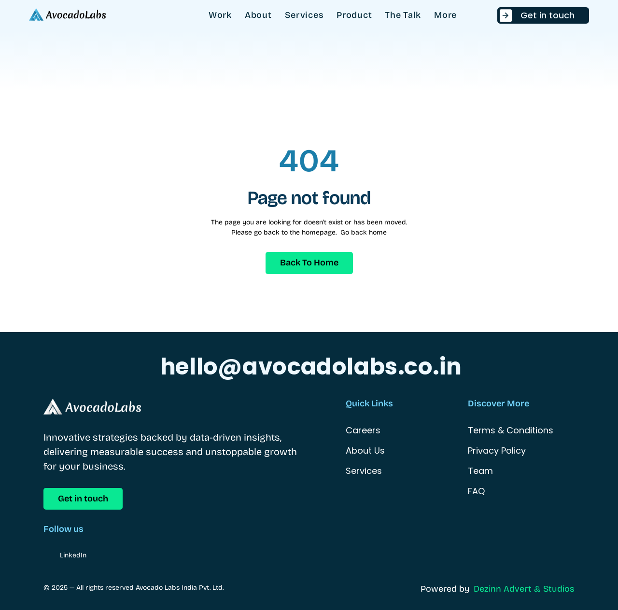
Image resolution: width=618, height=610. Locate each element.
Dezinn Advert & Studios (524, 588)
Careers (363, 430)
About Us (365, 450)
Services (364, 471)
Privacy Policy (497, 450)
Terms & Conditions (510, 430)
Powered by (445, 588)
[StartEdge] (67, 15)
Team (480, 471)
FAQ (476, 491)
